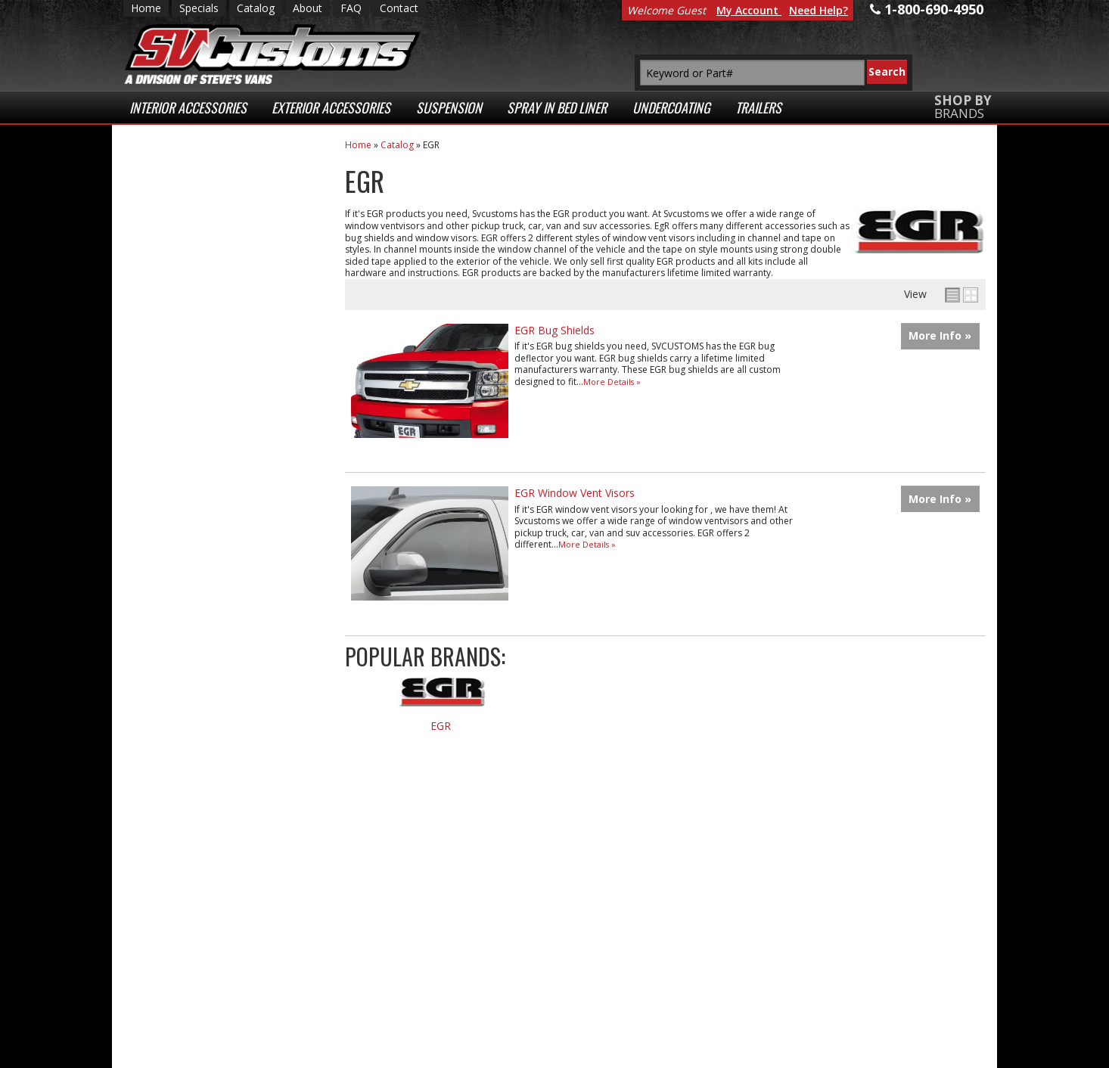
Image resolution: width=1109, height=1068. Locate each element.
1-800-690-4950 (198, 649)
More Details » (612, 381)
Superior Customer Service (219, 390)
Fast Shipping (201, 310)
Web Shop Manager (433, 1052)
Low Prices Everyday (212, 249)
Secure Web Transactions (200, 458)
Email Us (186, 600)
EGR (440, 726)
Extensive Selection (221, 188)
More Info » (940, 335)
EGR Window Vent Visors (574, 493)
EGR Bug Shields (554, 330)
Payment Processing (821, 1013)
